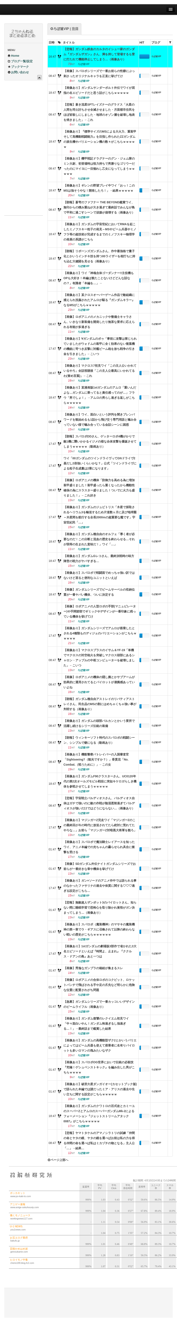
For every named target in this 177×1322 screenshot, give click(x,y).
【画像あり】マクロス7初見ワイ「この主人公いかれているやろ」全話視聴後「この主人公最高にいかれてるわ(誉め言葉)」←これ (99, 371)
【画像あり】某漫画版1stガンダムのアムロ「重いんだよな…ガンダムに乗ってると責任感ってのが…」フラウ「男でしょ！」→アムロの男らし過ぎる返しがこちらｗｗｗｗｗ (99, 395)
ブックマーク (18, 66)
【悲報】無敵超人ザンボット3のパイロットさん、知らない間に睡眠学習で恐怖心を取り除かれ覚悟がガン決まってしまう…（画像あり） (99, 907)
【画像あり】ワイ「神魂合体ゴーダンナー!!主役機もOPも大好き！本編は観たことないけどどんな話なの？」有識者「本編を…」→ (98, 278)
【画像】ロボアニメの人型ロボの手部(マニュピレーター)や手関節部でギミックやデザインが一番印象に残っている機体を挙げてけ (99, 611)
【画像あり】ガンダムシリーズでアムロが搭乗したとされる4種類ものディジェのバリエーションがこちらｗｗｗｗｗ (99, 633)
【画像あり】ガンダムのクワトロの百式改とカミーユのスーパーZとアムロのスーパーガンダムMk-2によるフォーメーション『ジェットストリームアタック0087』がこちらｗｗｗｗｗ (99, 1113)
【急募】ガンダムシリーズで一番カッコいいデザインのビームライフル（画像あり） (99, 1004)
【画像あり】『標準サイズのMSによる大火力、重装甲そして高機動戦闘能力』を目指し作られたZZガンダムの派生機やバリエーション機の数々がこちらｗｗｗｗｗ (99, 139)
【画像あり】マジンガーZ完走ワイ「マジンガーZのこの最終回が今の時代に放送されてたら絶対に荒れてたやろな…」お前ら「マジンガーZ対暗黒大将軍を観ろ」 (100, 825)
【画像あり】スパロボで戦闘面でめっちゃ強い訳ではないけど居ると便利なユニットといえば (99, 575)
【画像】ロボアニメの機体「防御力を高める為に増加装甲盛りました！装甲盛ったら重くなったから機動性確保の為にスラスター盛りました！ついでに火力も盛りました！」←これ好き (99, 487)
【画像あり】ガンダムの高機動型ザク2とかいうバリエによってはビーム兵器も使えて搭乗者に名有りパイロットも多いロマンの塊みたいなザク (99, 1045)
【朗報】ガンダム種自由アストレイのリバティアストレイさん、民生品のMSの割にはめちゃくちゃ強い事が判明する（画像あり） (99, 704)
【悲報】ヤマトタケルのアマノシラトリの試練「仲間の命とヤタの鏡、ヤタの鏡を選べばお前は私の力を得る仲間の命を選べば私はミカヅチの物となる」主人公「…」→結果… (99, 1140)
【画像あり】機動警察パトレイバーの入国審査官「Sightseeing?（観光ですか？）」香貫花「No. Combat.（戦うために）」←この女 (96, 759)
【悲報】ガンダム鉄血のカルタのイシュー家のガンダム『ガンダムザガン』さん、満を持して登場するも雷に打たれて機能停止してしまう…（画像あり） (99, 54)
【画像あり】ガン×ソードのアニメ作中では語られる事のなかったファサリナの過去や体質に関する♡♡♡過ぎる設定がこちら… (99, 885)
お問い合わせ (18, 72)
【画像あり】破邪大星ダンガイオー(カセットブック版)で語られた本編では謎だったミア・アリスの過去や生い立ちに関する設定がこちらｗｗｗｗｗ (100, 1089)
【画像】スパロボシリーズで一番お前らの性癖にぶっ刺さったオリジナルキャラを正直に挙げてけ (99, 73)
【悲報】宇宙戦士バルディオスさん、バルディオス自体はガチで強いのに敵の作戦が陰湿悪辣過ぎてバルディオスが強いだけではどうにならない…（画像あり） (99, 803)
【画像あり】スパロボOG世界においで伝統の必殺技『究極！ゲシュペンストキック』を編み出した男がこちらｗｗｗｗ (99, 1067)
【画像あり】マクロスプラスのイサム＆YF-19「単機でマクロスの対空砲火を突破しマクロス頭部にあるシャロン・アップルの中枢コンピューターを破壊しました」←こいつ (99, 657)
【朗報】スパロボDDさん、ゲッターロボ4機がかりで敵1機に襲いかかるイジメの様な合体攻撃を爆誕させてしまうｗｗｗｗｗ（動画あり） (99, 441)
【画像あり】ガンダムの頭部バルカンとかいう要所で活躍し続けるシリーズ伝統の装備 (99, 723)
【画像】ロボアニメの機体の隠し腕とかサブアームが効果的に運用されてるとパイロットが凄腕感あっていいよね (99, 682)
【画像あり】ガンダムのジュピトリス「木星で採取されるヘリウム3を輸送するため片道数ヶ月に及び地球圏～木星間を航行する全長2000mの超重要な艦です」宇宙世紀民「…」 (99, 514)
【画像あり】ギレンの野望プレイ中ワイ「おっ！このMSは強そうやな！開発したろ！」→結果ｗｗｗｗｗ (99, 188)
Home (13, 55)
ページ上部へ (58, 1160)
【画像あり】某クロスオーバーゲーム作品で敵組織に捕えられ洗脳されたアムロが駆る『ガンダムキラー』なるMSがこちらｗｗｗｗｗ (99, 300)
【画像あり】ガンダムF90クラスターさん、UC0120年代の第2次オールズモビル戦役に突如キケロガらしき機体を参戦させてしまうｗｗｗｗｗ (99, 781)
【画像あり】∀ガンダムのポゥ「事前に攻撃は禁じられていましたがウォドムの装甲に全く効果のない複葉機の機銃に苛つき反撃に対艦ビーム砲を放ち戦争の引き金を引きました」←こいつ (100, 346)
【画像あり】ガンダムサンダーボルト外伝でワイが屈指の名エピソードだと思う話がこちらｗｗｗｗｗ (99, 90)
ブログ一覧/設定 (20, 61)
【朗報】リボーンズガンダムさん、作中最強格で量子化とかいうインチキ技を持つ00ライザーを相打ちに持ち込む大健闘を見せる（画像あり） (99, 256)
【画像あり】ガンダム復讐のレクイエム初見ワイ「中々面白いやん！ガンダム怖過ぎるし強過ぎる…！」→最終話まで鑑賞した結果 (96, 1023)
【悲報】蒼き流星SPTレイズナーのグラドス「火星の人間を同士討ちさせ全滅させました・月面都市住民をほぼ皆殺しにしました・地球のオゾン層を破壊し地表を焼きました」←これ (99, 112)
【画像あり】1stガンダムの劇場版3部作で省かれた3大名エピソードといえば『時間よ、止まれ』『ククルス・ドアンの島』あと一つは (99, 951)
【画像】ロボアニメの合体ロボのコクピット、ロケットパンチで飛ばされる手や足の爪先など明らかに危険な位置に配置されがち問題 (99, 985)
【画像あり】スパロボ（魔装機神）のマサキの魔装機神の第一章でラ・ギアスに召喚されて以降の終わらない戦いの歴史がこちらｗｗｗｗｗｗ (99, 929)
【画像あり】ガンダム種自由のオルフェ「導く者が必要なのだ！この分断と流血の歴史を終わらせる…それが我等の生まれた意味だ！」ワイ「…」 (99, 539)
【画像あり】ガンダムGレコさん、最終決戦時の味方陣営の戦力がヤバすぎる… (98, 558)
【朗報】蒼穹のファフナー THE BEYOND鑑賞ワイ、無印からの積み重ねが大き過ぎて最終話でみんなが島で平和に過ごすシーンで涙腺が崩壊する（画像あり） (99, 207)
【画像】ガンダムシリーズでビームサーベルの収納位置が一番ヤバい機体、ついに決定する (99, 592)
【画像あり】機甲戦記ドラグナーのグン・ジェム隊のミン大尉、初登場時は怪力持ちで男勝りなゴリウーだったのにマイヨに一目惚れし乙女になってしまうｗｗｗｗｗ (99, 166)
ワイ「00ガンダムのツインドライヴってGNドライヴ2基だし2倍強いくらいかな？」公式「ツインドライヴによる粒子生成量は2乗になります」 (99, 463)
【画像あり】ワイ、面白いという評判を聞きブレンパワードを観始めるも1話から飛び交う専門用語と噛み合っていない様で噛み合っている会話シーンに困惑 (99, 419)
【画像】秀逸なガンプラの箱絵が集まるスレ (93, 968)
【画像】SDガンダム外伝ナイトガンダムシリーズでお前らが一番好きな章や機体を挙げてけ (99, 866)
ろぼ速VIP (156, 56)
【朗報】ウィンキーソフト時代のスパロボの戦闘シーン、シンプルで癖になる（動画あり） (99, 740)
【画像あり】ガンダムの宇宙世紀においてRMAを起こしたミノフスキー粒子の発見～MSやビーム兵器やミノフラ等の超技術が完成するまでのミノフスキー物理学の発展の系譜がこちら (99, 231)
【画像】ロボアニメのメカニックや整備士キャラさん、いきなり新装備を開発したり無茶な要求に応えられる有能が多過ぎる (99, 322)
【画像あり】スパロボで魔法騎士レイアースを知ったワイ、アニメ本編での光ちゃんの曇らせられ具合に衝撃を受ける (99, 847)
